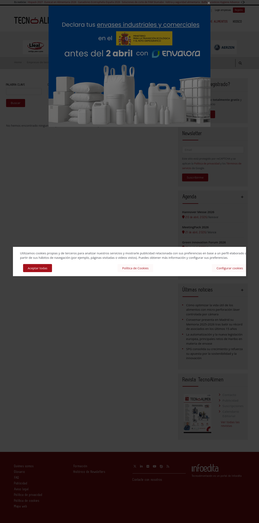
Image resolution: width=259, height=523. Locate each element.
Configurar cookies (230, 268)
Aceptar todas (37, 268)
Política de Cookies (135, 268)
